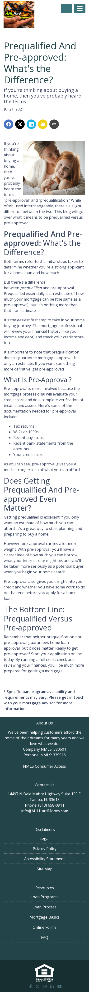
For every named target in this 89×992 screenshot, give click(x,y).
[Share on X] (20, 124)
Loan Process (44, 907)
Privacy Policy (44, 848)
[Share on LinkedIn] (31, 124)
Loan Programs (44, 896)
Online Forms (44, 927)
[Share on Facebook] (8, 124)
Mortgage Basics (44, 917)
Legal (44, 838)
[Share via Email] (42, 124)
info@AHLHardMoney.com (44, 810)
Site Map (44, 869)
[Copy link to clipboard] (54, 124)
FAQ (44, 937)
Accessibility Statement (44, 858)
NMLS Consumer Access (44, 766)
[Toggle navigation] (79, 8)
